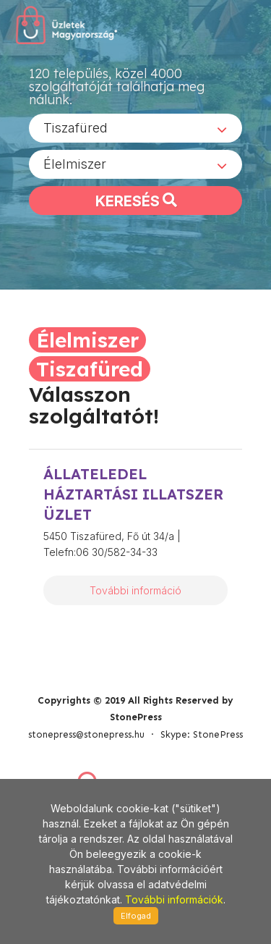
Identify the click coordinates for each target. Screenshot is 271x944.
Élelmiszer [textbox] (74, 164)
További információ (135, 590)
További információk (174, 899)
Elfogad (136, 916)
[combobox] (135, 128)
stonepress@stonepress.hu (86, 734)
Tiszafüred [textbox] (75, 127)
